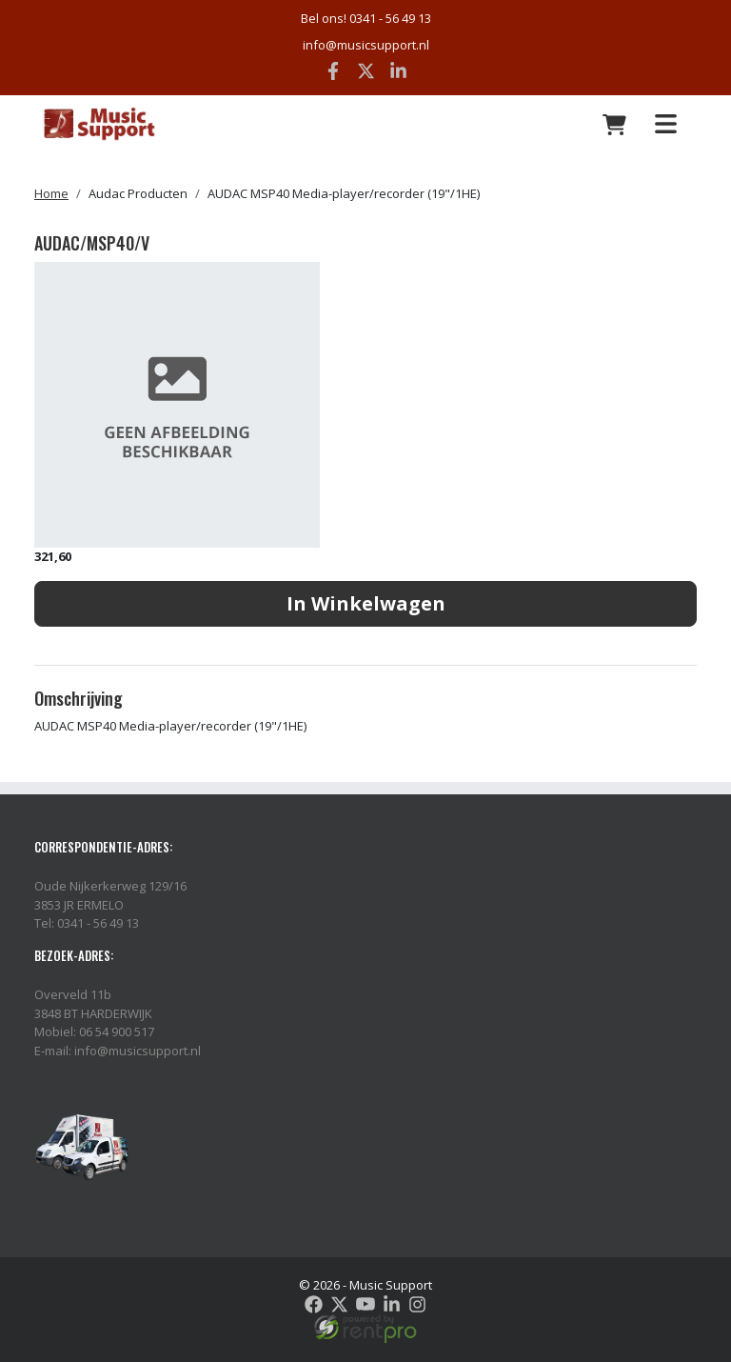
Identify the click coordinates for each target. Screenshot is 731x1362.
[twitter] (339, 1304)
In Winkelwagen (365, 603)
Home (51, 193)
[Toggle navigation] (665, 124)
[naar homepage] (150, 125)
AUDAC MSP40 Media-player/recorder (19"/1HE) (343, 193)
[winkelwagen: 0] (615, 124)
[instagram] (417, 1304)
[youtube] (365, 1304)
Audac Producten (138, 193)
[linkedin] (392, 1304)
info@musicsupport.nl (366, 44)
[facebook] (314, 1304)
